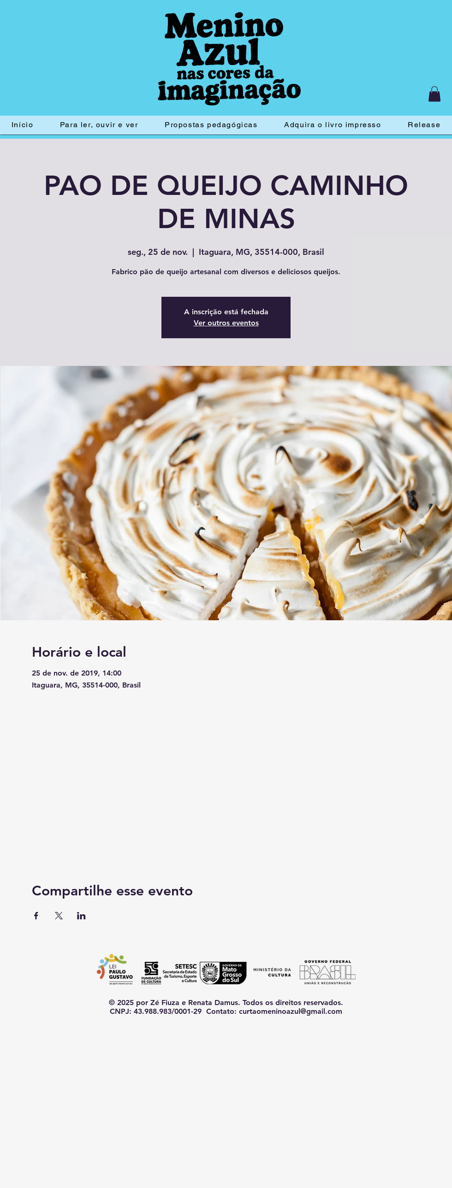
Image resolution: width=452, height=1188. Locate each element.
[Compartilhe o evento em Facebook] (36, 915)
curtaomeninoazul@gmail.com (290, 1011)
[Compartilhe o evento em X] (58, 915)
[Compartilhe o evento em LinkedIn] (81, 915)
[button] (434, 93)
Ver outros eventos (226, 322)
